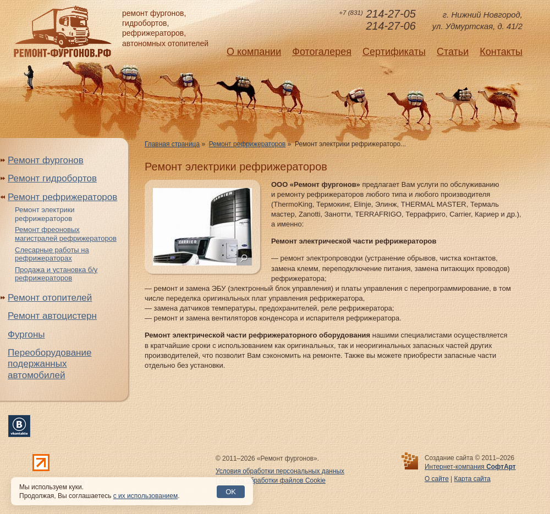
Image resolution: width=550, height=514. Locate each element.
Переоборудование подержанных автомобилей (49, 363)
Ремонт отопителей (50, 297)
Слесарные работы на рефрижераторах (52, 254)
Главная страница (172, 144)
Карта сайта (472, 479)
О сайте (437, 479)
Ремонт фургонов (46, 160)
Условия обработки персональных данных (280, 471)
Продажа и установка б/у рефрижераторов (56, 274)
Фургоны (26, 334)
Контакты (501, 51)
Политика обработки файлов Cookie (271, 480)
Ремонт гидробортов (52, 178)
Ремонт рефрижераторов (247, 144)
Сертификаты (394, 51)
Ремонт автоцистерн (52, 316)
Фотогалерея (321, 51)
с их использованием (145, 496)
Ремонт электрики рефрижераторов (45, 214)
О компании (254, 51)
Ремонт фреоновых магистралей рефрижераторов (66, 233)
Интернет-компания (470, 467)
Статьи (453, 51)
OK (231, 492)
